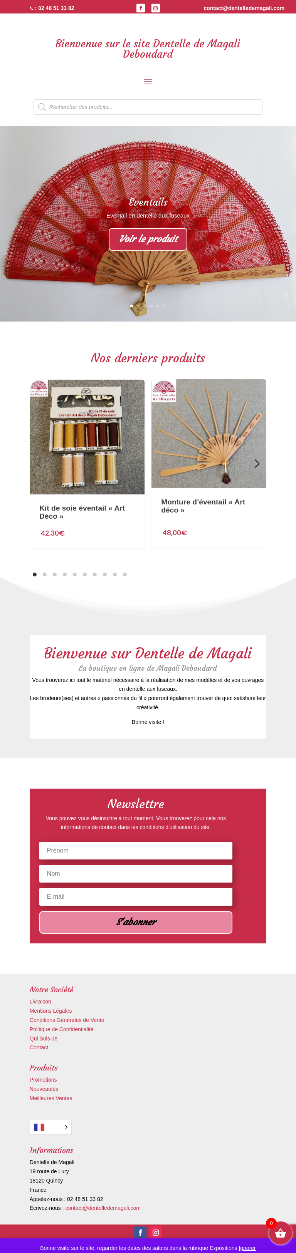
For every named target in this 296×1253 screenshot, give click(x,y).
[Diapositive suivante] (257, 463)
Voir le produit (148, 240)
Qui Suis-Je (43, 1038)
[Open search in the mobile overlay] (148, 107)
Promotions (43, 1080)
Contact (39, 1047)
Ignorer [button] (247, 1248)
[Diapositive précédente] (39, 463)
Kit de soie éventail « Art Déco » (82, 499)
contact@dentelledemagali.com (103, 1208)
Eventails (148, 204)
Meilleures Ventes (51, 1098)
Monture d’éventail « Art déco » (203, 484)
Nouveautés (44, 1089)
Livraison (40, 1001)
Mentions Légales (51, 1011)
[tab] (35, 575)
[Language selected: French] (51, 1127)
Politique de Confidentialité (62, 1029)
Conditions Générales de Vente (67, 1020)
